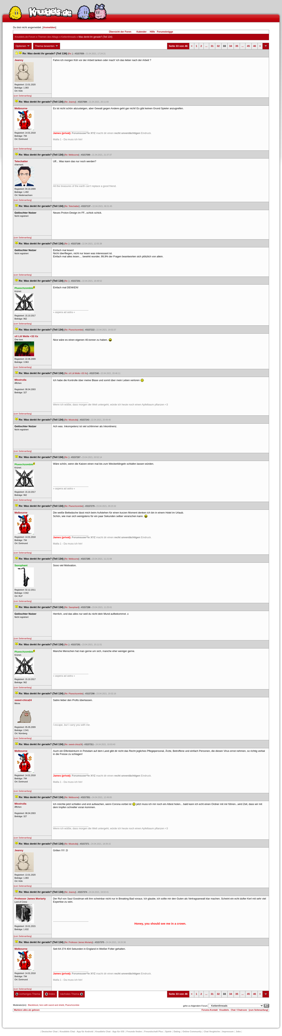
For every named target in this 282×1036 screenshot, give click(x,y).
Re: (70, 53)
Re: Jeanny (70, 102)
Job (238, 1031)
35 (236, 46)
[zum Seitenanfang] (23, 96)
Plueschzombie (72, 1005)
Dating (177, 1031)
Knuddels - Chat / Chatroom (233, 1010)
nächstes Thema (71, 993)
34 (230, 46)
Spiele (168, 1031)
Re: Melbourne (72, 155)
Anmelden (49, 27)
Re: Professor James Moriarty (78, 942)
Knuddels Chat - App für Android (76, 1031)
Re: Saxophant (72, 607)
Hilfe (152, 31)
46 (254, 46)
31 (212, 46)
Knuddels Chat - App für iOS (109, 1031)
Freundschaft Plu (153, 1031)
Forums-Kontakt (210, 1010)
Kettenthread (68, 37)
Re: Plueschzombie (74, 330)
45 (248, 46)
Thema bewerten (46, 46)
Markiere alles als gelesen (27, 1010)
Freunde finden (134, 1031)
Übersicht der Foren (120, 31)
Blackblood (33, 1005)
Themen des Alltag (48, 37)
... (206, 46)
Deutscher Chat (50, 1031)
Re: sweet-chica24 (73, 744)
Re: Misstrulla (71, 420)
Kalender (141, 31)
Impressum (228, 1031)
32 (218, 46)
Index (50, 993)
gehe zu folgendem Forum (195, 1006)
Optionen (22, 46)
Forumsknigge (165, 31)
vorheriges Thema (27, 993)
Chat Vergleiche (212, 1031)
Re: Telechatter (72, 206)
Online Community (192, 1031)
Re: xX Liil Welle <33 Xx (76, 373)
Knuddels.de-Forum (25, 37)
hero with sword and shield (51, 1005)
